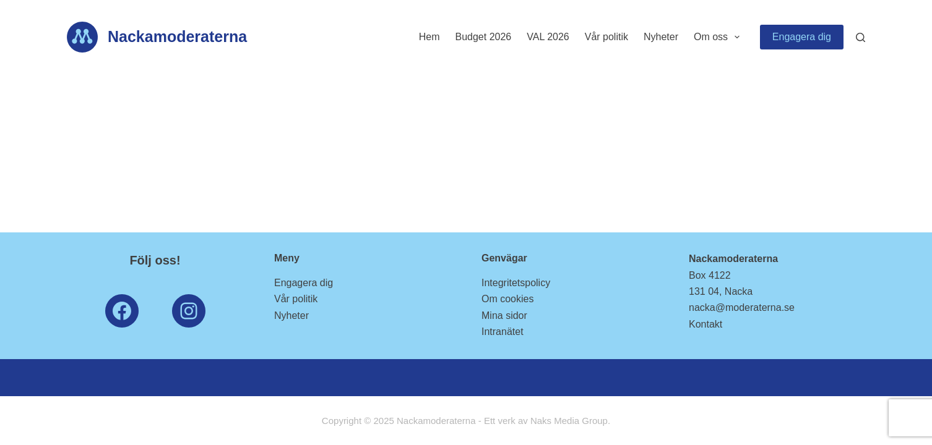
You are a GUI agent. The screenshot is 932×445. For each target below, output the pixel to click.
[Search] (860, 37)
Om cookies (507, 299)
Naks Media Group (569, 420)
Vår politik (606, 37)
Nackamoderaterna (177, 36)
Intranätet (502, 331)
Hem (429, 37)
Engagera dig (801, 37)
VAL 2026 (548, 37)
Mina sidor (504, 315)
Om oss (719, 37)
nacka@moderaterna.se (742, 307)
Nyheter (661, 37)
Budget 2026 (483, 37)
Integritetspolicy (515, 283)
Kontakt (705, 324)
